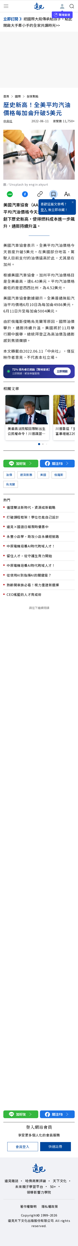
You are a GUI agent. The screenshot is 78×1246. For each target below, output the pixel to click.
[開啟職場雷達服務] (39, 371)
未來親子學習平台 (29, 1186)
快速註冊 (55, 1146)
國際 (20, 96)
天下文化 (60, 1180)
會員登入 (23, 1146)
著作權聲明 (28, 1206)
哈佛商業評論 (35, 1180)
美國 (43, 475)
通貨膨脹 (26, 475)
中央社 (7, 121)
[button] (39, 444)
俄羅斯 (58, 475)
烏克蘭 (10, 484)
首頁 (8, 96)
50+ (53, 1186)
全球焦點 (32, 96)
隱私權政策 (50, 1206)
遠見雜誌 (12, 1180)
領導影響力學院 (39, 1192)
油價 (9, 475)
